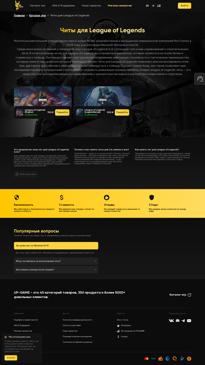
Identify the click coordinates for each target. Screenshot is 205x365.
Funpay (122, 336)
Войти (184, 5)
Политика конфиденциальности (77, 320)
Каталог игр (37, 5)
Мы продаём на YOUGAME (132, 331)
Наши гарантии (91, 5)
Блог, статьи (122, 320)
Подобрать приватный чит (26, 320)
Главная (19, 15)
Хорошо (11, 358)
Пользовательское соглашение (77, 337)
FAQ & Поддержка (63, 5)
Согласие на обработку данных (77, 342)
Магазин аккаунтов (120, 5)
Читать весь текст (28, 174)
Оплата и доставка (72, 325)
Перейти (62, 112)
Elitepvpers (124, 325)
